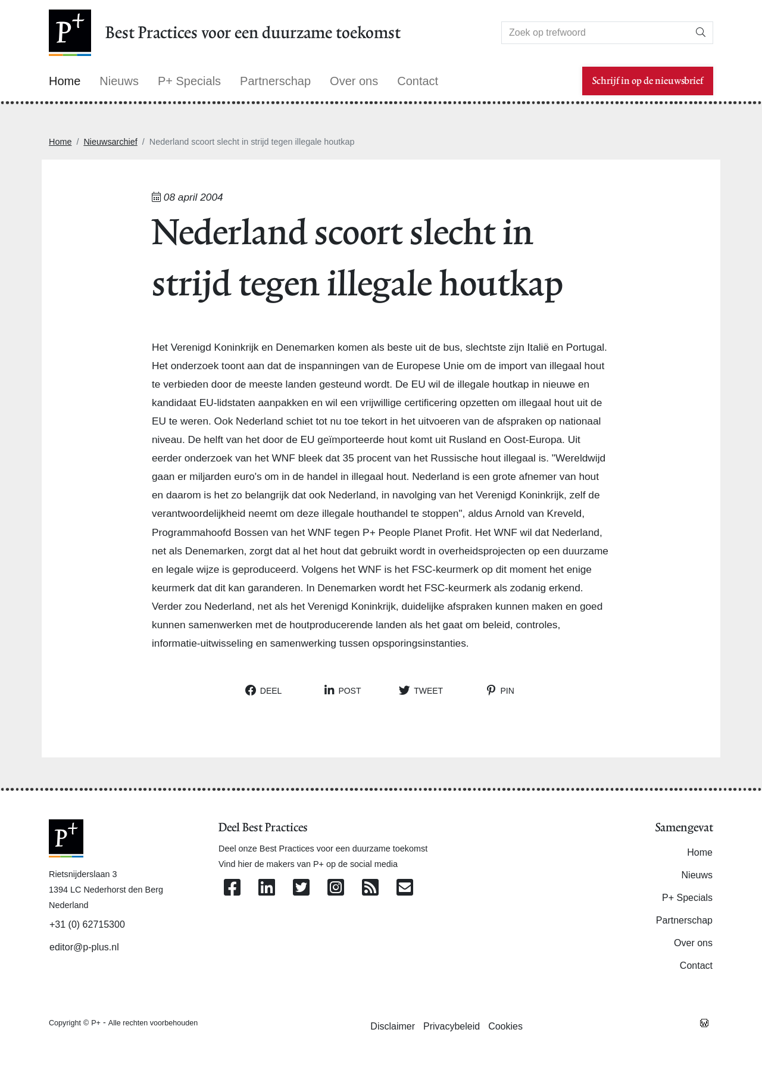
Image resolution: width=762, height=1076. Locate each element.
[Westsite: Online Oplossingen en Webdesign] (704, 1022)
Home (60, 141)
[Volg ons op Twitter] (301, 888)
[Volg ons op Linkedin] (266, 888)
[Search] (595, 32)
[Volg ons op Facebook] (232, 888)
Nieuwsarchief (110, 141)
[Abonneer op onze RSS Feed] (370, 888)
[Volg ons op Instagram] (335, 888)
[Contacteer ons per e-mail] (405, 888)
